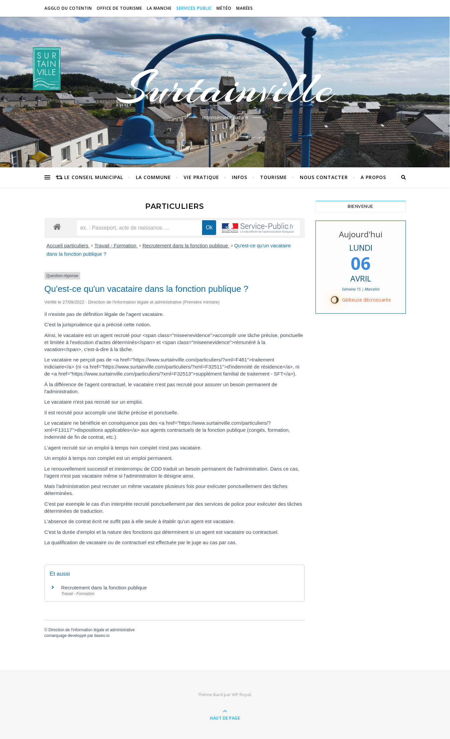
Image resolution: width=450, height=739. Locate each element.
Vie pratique (201, 177)
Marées (244, 8)
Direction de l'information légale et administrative (92, 630)
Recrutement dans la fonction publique (186, 245)
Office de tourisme (119, 8)
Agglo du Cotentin (68, 8)
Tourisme (273, 177)
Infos (239, 177)
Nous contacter (324, 177)
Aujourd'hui (360, 234)
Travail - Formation (116, 245)
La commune (153, 177)
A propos (373, 177)
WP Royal (241, 694)
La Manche (159, 8)
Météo (224, 8)
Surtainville (225, 88)
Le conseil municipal (93, 177)
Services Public (194, 8)
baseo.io (101, 635)
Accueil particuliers (68, 245)
